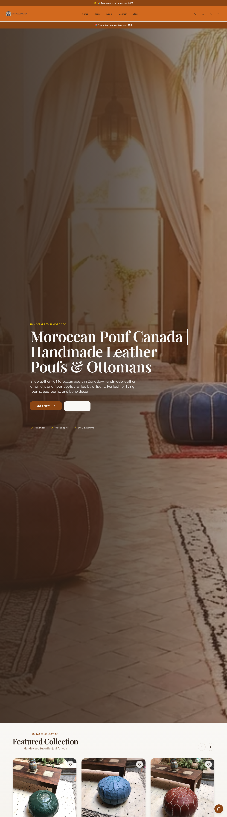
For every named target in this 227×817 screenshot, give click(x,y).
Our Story (77, 406)
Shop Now (46, 406)
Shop (97, 13)
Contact (123, 13)
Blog (135, 13)
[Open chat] (218, 808)
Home (85, 13)
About (109, 13)
